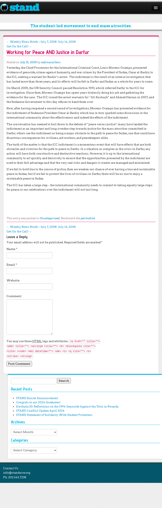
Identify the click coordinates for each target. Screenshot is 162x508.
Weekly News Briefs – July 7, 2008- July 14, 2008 (41, 41)
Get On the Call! (19, 46)
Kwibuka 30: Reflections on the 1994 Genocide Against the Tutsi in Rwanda (67, 406)
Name (11, 249)
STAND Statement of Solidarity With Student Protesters (54, 414)
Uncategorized (50, 218)
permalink (88, 218)
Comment (14, 296)
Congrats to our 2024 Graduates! (38, 402)
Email (11, 264)
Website (12, 280)
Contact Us (10, 468)
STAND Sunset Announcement (37, 398)
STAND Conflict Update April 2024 (40, 410)
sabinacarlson (51, 62)
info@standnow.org (16, 472)
